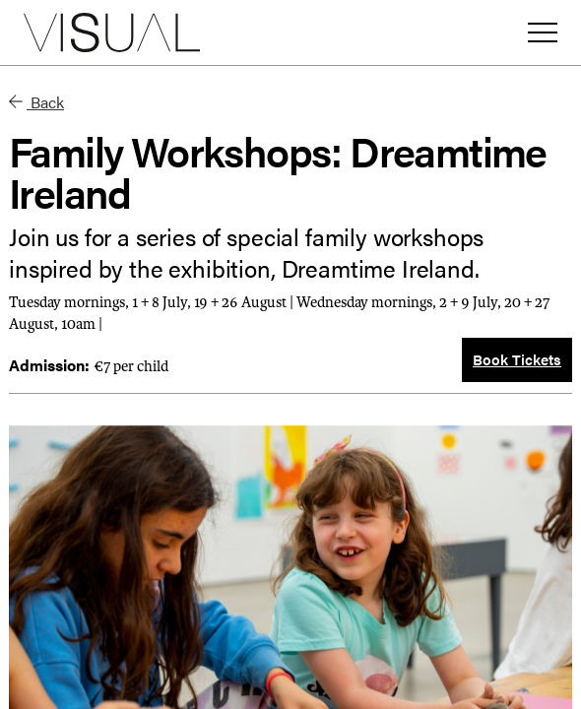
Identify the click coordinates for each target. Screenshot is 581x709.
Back (36, 102)
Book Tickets (517, 359)
